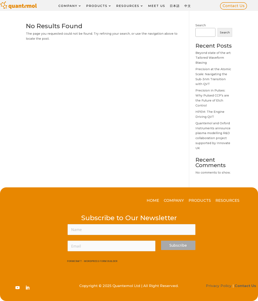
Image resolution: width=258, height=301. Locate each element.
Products (96, 6)
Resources (127, 6)
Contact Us (233, 6)
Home (153, 201)
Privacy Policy (219, 286)
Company (67, 6)
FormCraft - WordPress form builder (92, 261)
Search (200, 25)
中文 (187, 6)
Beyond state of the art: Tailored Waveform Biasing (213, 58)
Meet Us (156, 6)
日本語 (175, 6)
